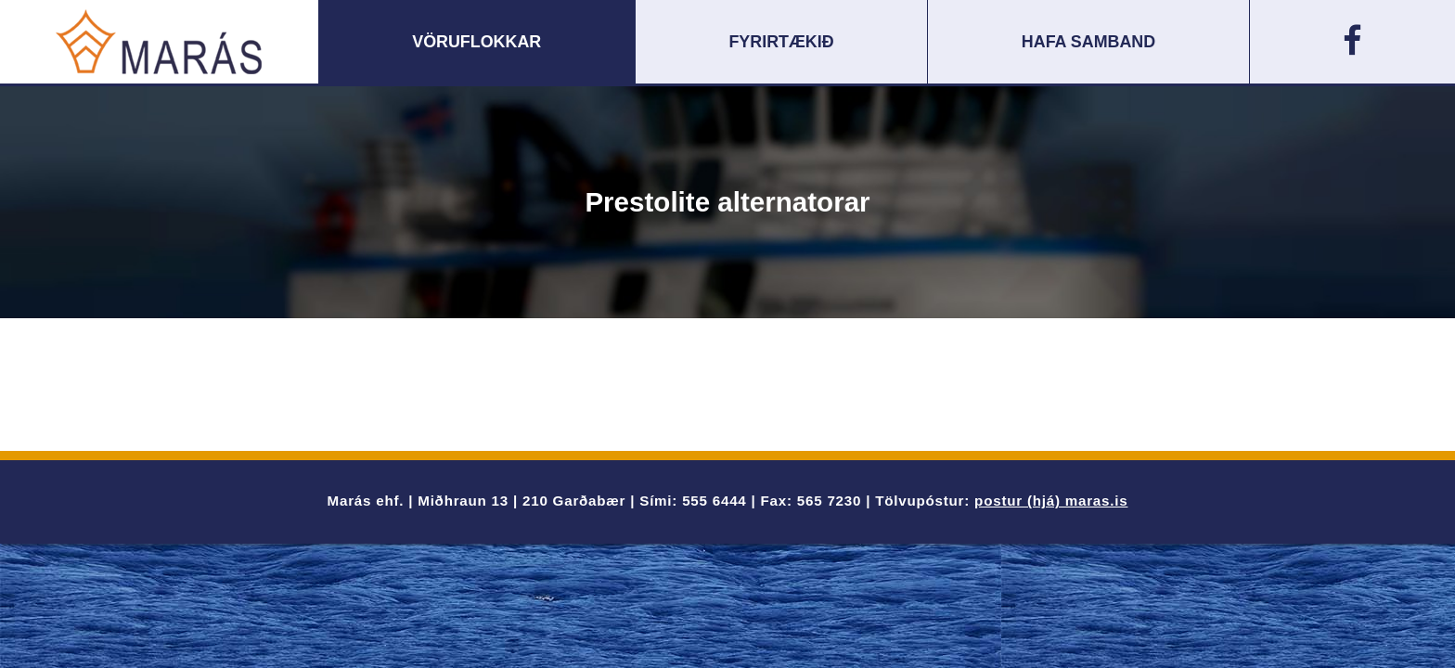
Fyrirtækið (780, 41)
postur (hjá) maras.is (1050, 500)
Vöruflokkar (476, 41)
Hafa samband (1088, 41)
